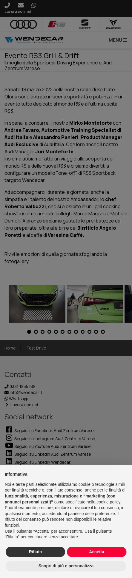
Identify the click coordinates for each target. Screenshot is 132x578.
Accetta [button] (96, 551)
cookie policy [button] (108, 502)
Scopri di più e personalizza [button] (66, 565)
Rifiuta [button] (35, 551)
